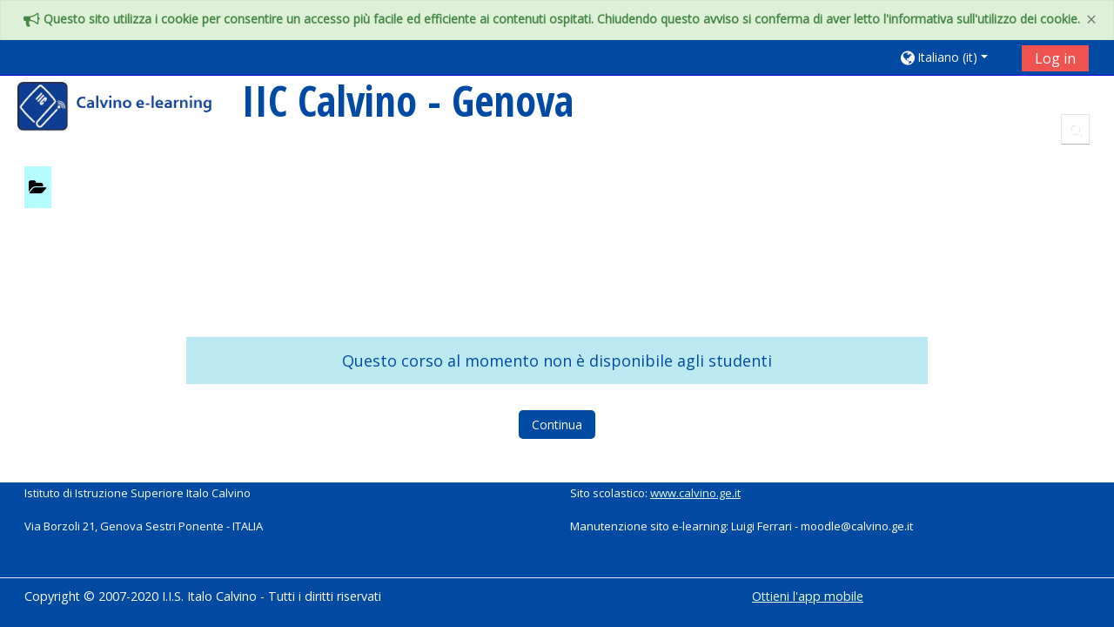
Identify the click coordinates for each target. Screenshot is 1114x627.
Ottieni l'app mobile (807, 596)
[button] (954, 57)
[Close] (1091, 19)
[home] (126, 108)
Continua (557, 424)
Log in (1055, 58)
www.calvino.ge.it (695, 493)
